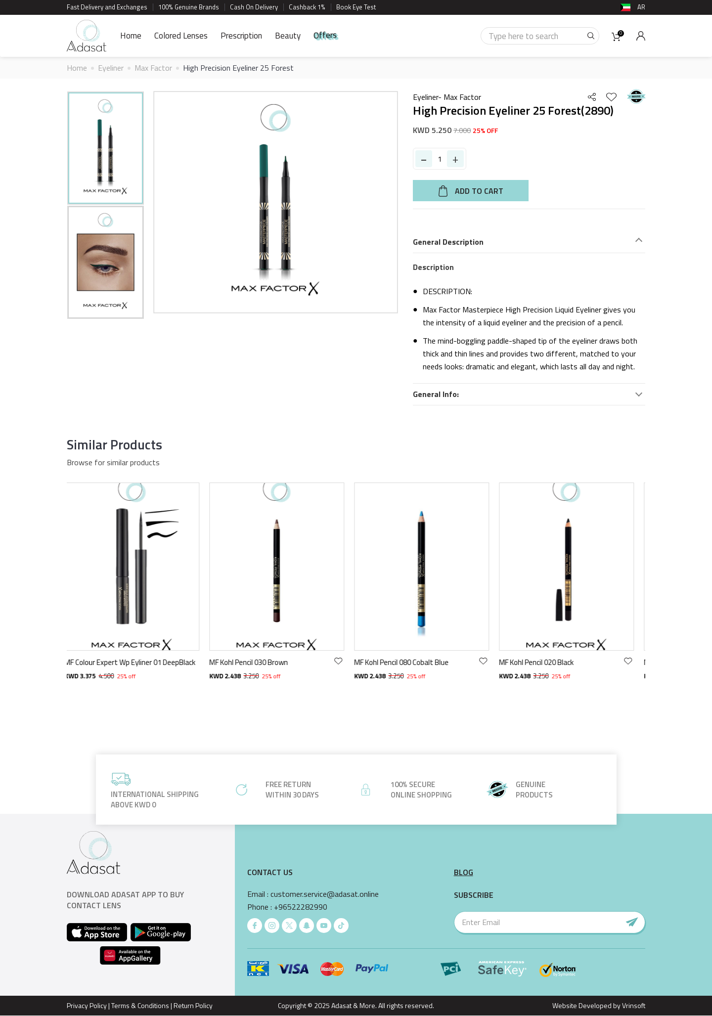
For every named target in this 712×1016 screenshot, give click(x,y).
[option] (105, 148)
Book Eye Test (356, 7)
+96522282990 (300, 907)
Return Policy (193, 1005)
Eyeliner (111, 68)
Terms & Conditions (140, 1005)
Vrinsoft (633, 1005)
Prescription (241, 35)
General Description (448, 242)
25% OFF (485, 130)
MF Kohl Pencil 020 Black (543, 662)
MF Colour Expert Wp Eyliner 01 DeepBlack (137, 662)
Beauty (288, 35)
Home (130, 35)
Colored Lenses (181, 35)
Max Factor (153, 68)
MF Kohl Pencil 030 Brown (256, 662)
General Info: (436, 394)
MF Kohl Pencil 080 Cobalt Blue (408, 662)
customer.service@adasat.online (324, 894)
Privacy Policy (87, 1005)
